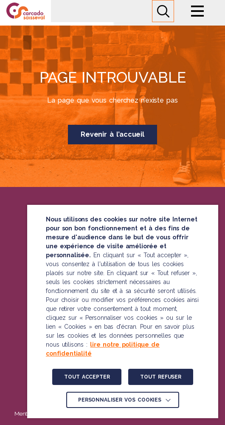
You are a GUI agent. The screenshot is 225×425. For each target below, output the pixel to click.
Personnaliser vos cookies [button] (119, 400)
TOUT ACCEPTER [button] (87, 377)
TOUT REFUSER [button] (160, 377)
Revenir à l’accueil (112, 134)
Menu (197, 11)
